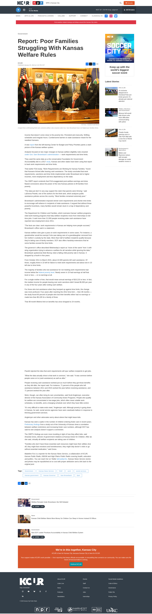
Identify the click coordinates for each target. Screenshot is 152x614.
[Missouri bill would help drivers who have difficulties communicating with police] (111, 116)
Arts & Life (29, 20)
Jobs (84, 596)
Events (85, 583)
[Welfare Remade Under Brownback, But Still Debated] (24, 507)
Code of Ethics (112, 587)
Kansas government (32, 479)
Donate (131, 5)
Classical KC (97, 20)
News (18, 20)
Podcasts (60, 596)
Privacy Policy (112, 600)
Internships (86, 600)
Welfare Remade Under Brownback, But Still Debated (49, 506)
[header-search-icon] (121, 5)
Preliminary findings (32, 429)
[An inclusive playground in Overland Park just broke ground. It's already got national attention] (111, 95)
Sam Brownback (66, 479)
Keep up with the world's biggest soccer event (120, 74)
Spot (78, 479)
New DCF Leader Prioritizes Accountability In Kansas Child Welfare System (57, 537)
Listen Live (60, 587)
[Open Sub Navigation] (22, 20)
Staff (84, 587)
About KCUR (61, 583)
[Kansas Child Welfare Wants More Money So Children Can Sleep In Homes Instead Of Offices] (24, 523)
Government (23, 38)
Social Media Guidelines (115, 583)
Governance (112, 592)
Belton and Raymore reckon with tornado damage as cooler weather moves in (125, 161)
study (48, 166)
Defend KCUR (75, 568)
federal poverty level (46, 277)
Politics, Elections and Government (124, 113)
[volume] (24, 14)
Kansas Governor (50, 479)
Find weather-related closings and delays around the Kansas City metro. (76, 26)
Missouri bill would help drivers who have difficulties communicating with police (125, 122)
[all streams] (129, 14)
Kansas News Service (46, 475)
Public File (111, 596)
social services (81, 475)
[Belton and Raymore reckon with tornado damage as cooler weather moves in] (111, 156)
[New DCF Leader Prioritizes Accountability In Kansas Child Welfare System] (24, 537)
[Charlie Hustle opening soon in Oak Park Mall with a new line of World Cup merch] (111, 137)
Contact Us (86, 592)
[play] (18, 14)
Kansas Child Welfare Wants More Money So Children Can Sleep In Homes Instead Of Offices (63, 522)
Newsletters (60, 600)
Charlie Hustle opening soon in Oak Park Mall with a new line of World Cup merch (125, 141)
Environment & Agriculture (123, 153)
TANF (61, 475)
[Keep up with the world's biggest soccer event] (119, 52)
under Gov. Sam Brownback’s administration (42, 159)
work (69, 475)
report (32, 149)
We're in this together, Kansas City (76, 554)
